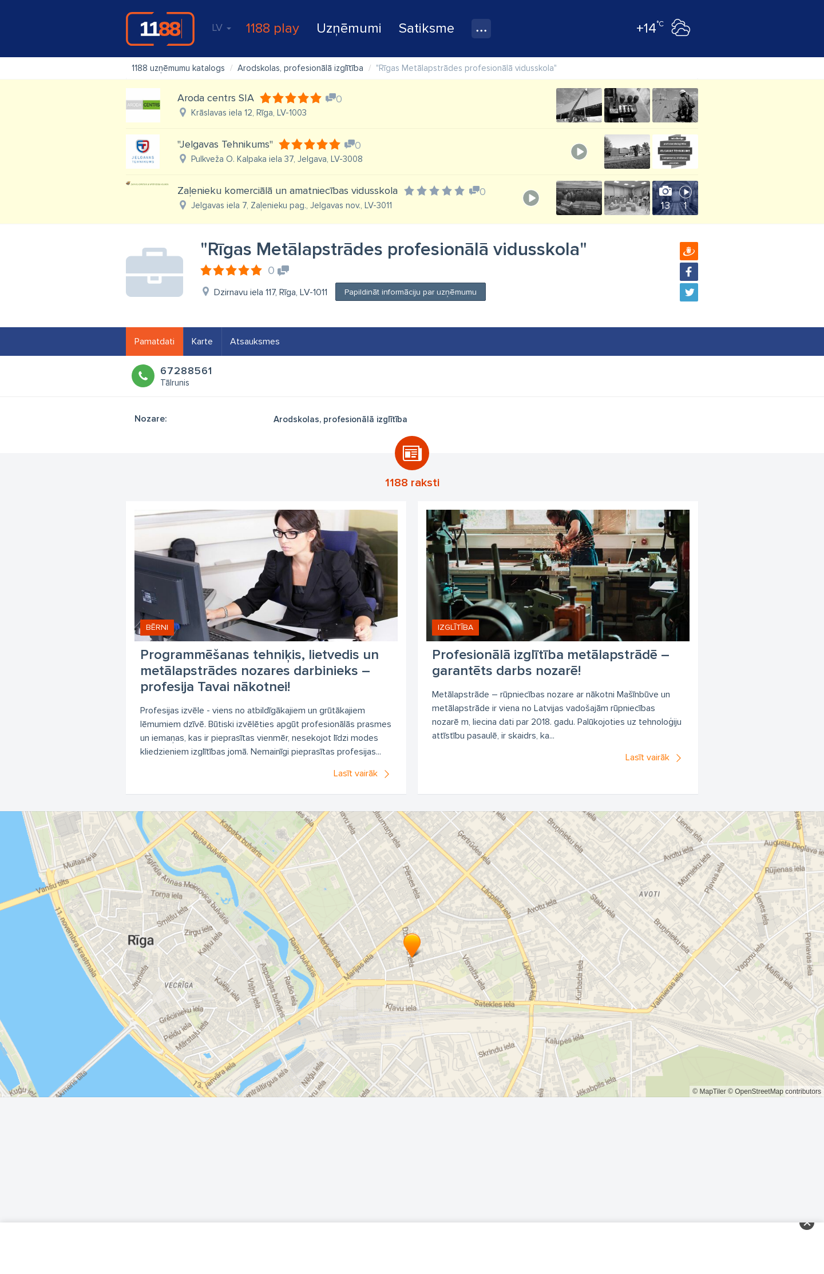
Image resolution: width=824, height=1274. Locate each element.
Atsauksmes (255, 341)
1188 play (272, 28)
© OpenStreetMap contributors (774, 1092)
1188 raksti (412, 483)
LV (221, 27)
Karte (202, 341)
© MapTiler (709, 1092)
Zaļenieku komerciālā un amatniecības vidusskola (287, 190)
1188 (160, 28)
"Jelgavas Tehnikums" (225, 144)
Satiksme (426, 28)
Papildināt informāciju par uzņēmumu (410, 292)
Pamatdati (154, 341)
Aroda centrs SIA (215, 98)
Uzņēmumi (349, 28)
